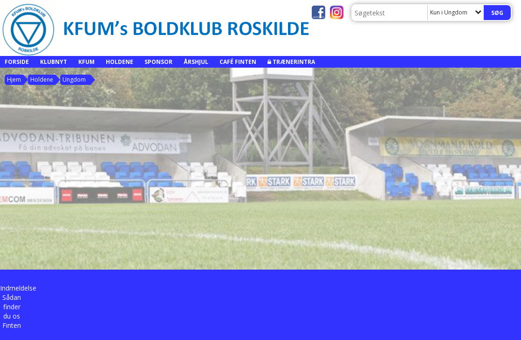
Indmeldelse (18, 288)
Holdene (119, 62)
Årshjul (196, 62)
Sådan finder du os (11, 306)
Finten (11, 325)
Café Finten (237, 62)
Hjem (14, 79)
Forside (17, 62)
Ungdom (74, 79)
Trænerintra (294, 62)
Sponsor (158, 62)
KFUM (86, 62)
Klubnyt (53, 62)
